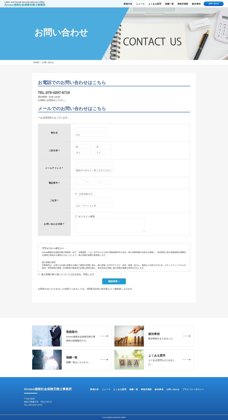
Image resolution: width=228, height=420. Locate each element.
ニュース (140, 4)
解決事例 (196, 4)
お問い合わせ (213, 4)
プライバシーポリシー (193, 389)
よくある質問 (154, 4)
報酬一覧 (169, 4)
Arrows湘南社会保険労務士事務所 (48, 389)
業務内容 (128, 4)
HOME (36, 62)
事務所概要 (182, 4)
